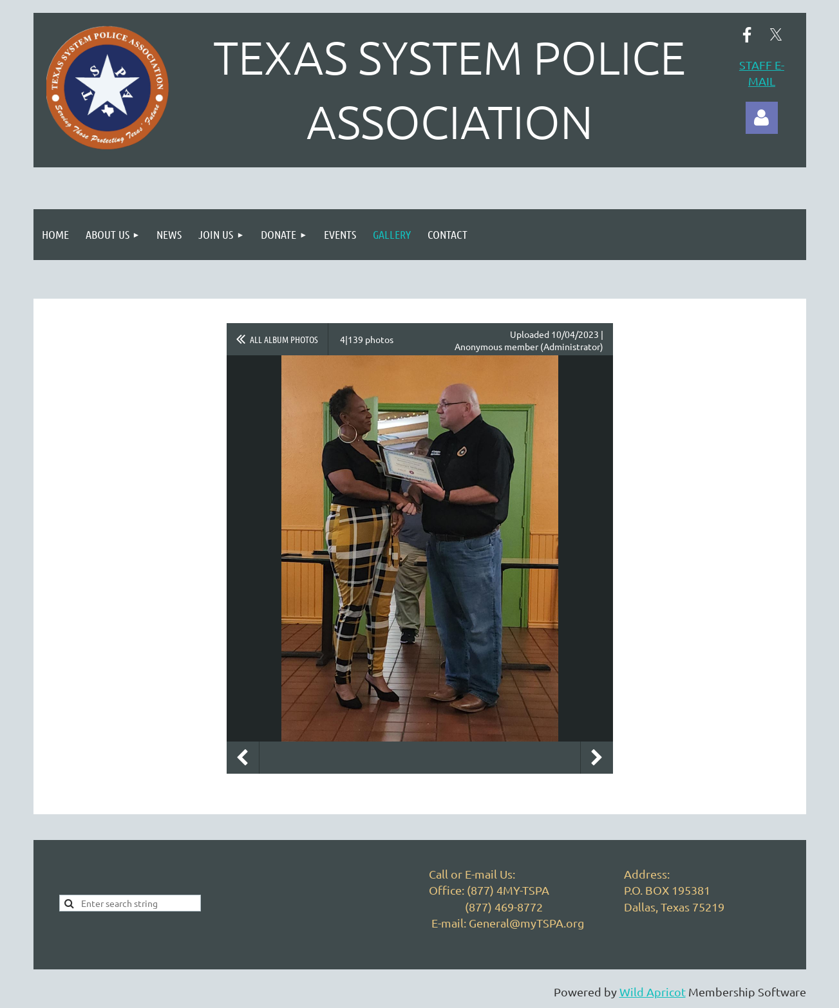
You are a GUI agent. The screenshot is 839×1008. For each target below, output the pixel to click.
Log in (762, 118)
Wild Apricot (652, 991)
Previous (243, 758)
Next (597, 758)
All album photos (284, 339)
